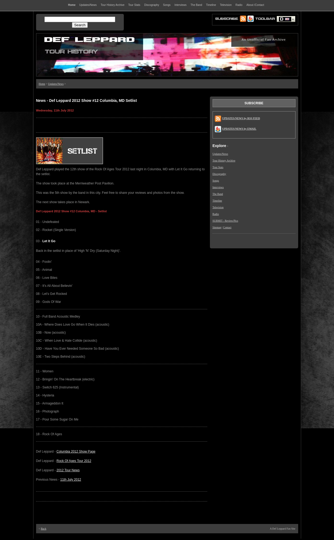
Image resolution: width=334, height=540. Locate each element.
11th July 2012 (70, 479)
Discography (219, 173)
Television (218, 207)
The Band (218, 193)
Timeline (217, 200)
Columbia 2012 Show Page (75, 451)
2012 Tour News (68, 470)
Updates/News (56, 83)
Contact (227, 227)
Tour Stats (218, 167)
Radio (216, 214)
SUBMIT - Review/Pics (225, 220)
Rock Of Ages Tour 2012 (73, 461)
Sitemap (217, 227)
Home (42, 83)
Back (44, 528)
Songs (216, 180)
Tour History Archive (224, 160)
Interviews (218, 187)
